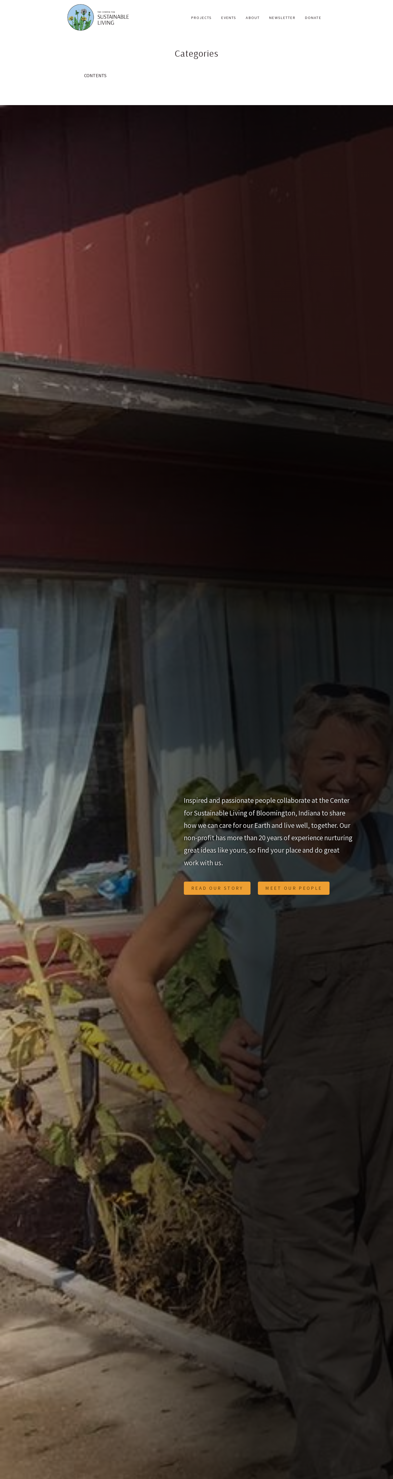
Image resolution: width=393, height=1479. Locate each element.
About (253, 17)
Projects (201, 17)
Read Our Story (217, 888)
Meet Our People (293, 888)
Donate (313, 17)
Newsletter (282, 17)
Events (228, 17)
